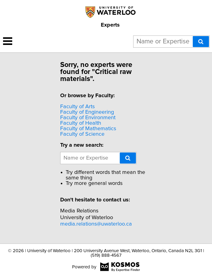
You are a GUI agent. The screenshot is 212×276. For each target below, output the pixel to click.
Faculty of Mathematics (88, 128)
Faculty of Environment (87, 117)
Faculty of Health (80, 123)
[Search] (201, 41)
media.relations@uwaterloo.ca (96, 224)
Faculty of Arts (77, 106)
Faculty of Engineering (87, 112)
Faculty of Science (82, 134)
